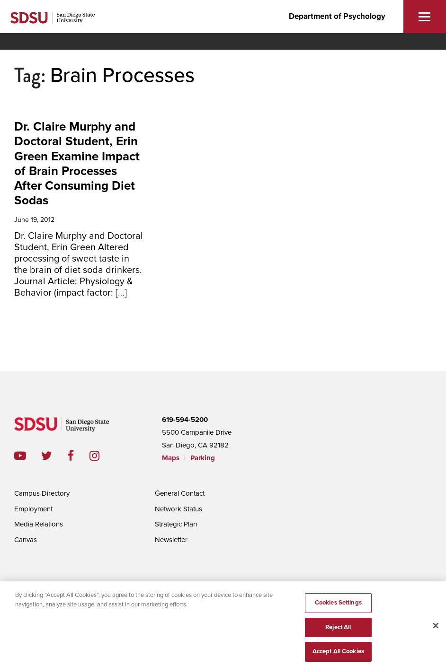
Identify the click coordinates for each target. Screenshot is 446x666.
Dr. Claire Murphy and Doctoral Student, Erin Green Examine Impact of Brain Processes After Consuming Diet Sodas (77, 163)
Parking (202, 458)
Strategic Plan (176, 524)
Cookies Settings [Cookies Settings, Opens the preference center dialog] (338, 606)
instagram (102, 456)
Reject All (338, 630)
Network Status (178, 509)
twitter (54, 456)
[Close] (435, 629)
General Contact (180, 493)
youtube (20, 456)
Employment (33, 509)
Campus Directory (42, 493)
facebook (78, 456)
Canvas (25, 539)
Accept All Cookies (338, 655)
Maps (170, 458)
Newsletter (171, 539)
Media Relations (38, 524)
